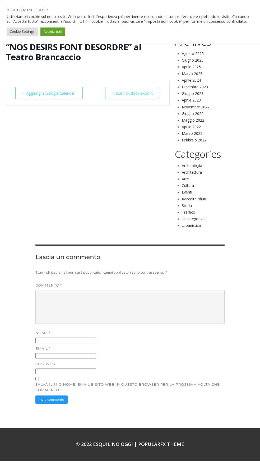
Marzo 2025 (192, 77)
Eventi (187, 196)
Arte (185, 182)
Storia (187, 209)
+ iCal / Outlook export (132, 97)
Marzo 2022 (192, 137)
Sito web (45, 368)
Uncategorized (194, 222)
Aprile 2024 (191, 84)
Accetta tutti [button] (53, 31)
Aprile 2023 (191, 104)
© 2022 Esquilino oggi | (107, 448)
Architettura (192, 176)
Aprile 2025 (191, 70)
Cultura (188, 189)
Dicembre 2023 (195, 90)
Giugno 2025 (192, 64)
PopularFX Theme (161, 448)
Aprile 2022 (191, 130)
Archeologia (192, 169)
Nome (42, 337)
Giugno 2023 (192, 97)
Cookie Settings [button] (22, 31)
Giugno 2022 (192, 117)
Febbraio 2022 (194, 143)
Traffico (188, 216)
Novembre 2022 (196, 110)
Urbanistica (191, 229)
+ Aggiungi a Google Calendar (49, 97)
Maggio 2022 (193, 124)
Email (42, 352)
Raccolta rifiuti (194, 202)
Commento (48, 289)
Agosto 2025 (193, 57)
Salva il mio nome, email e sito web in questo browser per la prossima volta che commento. (127, 391)
